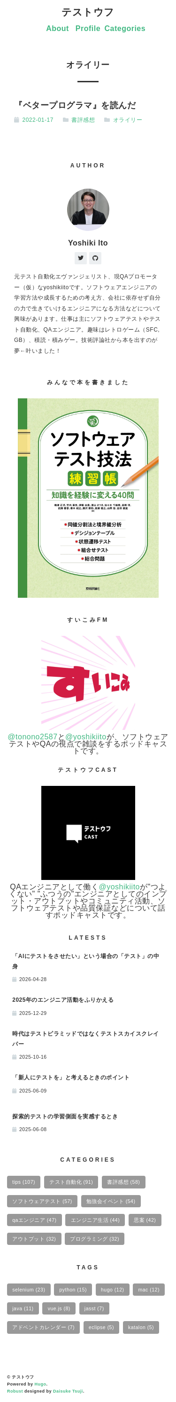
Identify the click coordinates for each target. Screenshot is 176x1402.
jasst (94, 1308)
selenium (28, 1289)
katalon (141, 1327)
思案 (145, 1220)
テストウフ (88, 12)
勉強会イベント (111, 1201)
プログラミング (94, 1239)
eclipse (101, 1327)
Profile (88, 28)
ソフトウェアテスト (42, 1201)
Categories (124, 28)
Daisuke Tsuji (68, 1391)
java (22, 1308)
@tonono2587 (32, 737)
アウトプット (34, 1239)
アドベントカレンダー (43, 1327)
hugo (112, 1289)
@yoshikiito (86, 737)
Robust (15, 1391)
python (73, 1289)
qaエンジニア (34, 1220)
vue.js (59, 1308)
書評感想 (83, 120)
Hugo (40, 1384)
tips (23, 1182)
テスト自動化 (71, 1182)
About (57, 28)
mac (149, 1289)
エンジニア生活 (95, 1220)
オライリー (128, 120)
